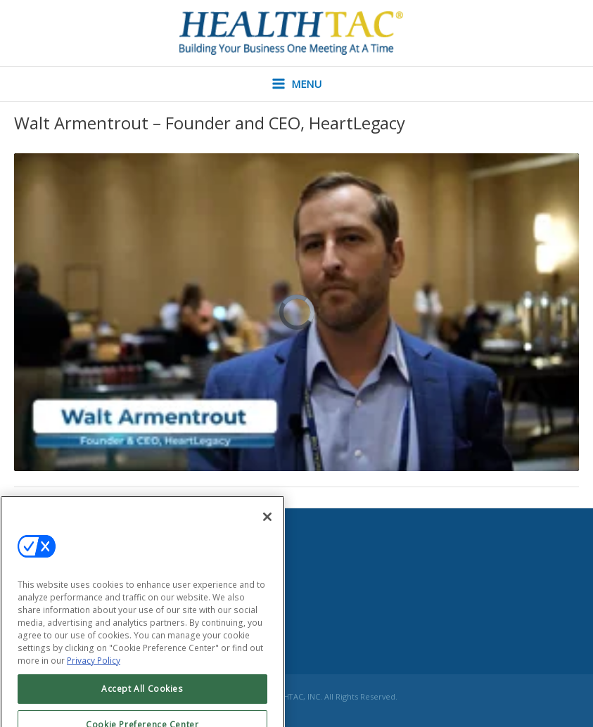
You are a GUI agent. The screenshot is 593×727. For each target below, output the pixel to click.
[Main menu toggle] (297, 84)
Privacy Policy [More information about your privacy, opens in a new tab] (93, 672)
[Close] (267, 528)
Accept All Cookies (142, 700)
